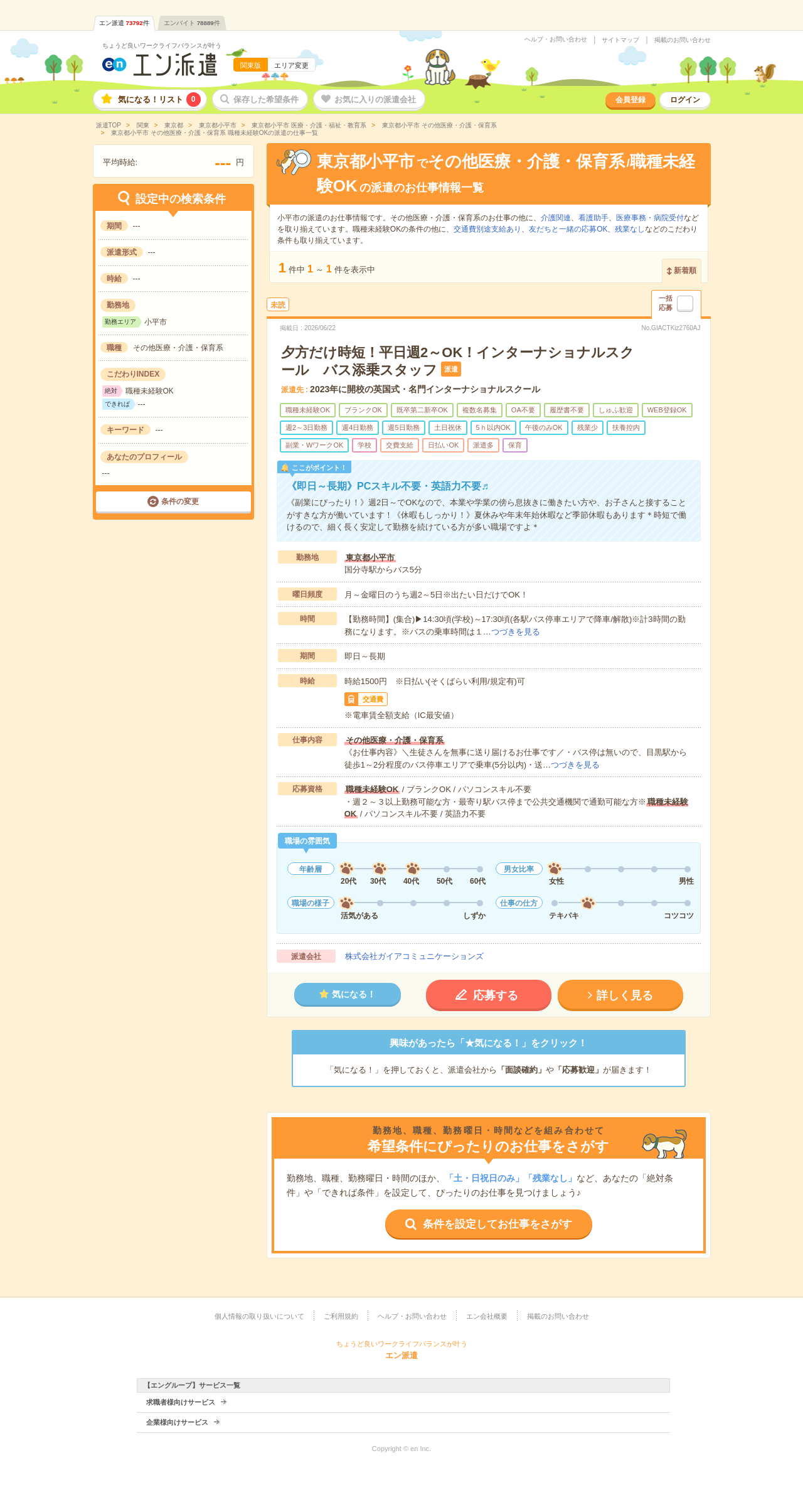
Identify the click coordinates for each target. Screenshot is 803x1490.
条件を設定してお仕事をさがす (497, 1224)
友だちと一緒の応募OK (568, 229)
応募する (495, 995)
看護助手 (593, 217)
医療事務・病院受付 (650, 217)
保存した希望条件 (266, 99)
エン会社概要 (487, 1316)
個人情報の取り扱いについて (259, 1316)
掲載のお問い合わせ (682, 40)
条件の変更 (180, 501)
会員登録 (630, 99)
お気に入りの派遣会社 (375, 99)
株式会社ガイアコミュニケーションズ (414, 956)
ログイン (685, 99)
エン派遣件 (124, 22)
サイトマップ (620, 40)
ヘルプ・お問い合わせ (555, 39)
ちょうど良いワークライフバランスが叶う (161, 45)
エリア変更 (291, 65)
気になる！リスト (159, 99)
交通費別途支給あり (487, 229)
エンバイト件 (192, 22)
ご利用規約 (341, 1316)
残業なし (630, 229)
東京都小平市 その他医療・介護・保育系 (438, 125)
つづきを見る (515, 631)
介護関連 (556, 217)
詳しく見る (625, 995)
